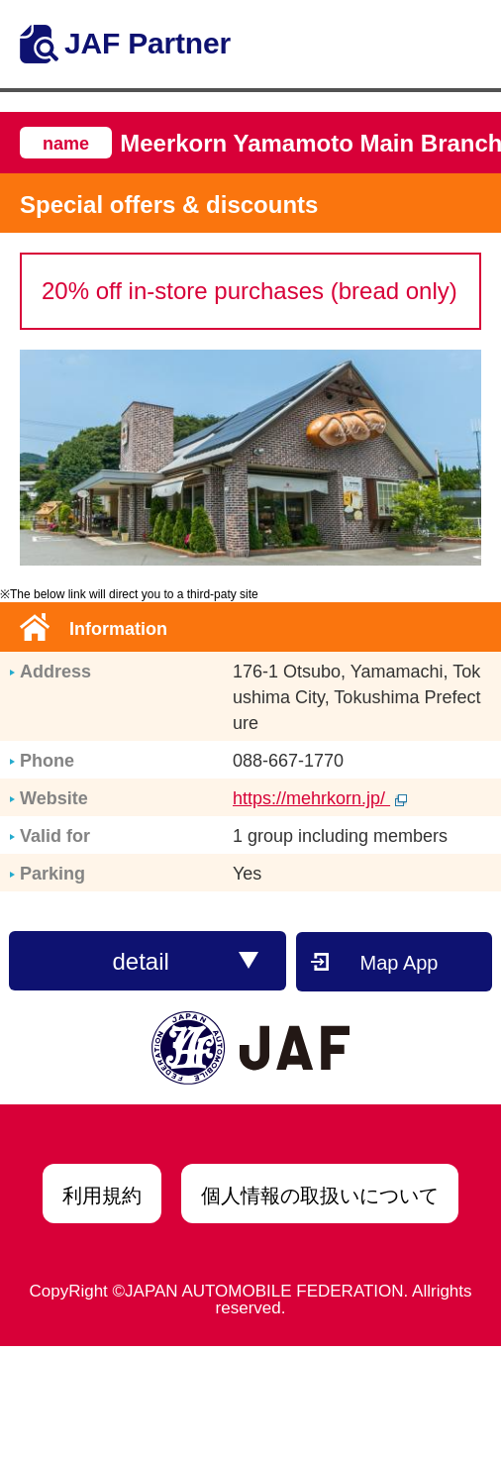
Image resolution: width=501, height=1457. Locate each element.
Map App (399, 963)
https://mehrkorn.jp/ (320, 798)
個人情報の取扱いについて (320, 1195)
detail (185, 961)
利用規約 (102, 1195)
